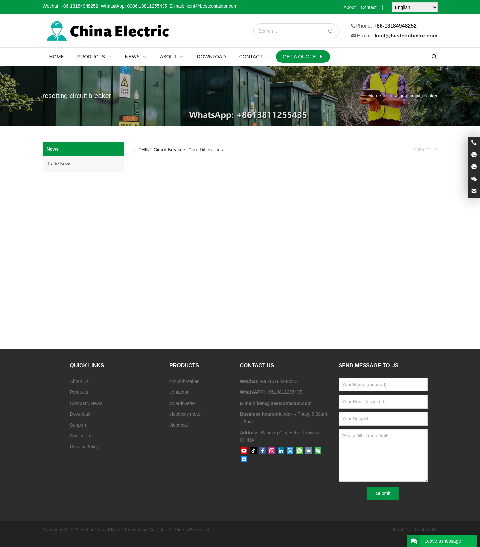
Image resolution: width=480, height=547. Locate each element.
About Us (79, 381)
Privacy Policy (84, 446)
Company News (86, 403)
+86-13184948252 (79, 6)
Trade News (59, 163)
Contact (368, 7)
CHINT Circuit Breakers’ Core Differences (180, 149)
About (349, 7)
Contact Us (81, 435)
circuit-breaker (184, 381)
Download (80, 414)
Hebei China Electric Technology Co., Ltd (122, 529)
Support (78, 425)
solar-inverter (182, 403)
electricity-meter (185, 414)
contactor (179, 392)
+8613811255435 (284, 392)
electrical (178, 425)
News (53, 149)
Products (79, 392)
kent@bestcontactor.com (406, 36)
